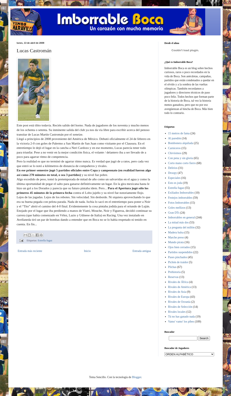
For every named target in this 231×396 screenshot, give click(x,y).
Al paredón (174, 138)
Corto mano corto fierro (182, 163)
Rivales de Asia (177, 291)
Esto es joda (175, 182)
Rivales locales (177, 311)
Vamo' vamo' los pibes (181, 321)
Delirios (173, 167)
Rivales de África (178, 282)
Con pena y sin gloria (180, 158)
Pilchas (172, 267)
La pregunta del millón (181, 227)
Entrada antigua (142, 251)
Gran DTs (174, 212)
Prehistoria (174, 272)
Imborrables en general (181, 217)
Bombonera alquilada (180, 143)
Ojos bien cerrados (179, 247)
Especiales (174, 177)
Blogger (136, 377)
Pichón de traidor (178, 262)
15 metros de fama (179, 133)
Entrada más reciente (30, 251)
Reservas (173, 277)
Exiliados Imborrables (181, 192)
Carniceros (174, 148)
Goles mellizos (177, 207)
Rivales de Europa (179, 296)
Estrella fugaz (45, 240)
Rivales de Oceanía (179, 301)
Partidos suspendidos (180, 252)
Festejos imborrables (180, 197)
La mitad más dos (178, 222)
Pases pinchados (177, 257)
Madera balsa (176, 232)
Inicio (87, 251)
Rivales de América (179, 287)
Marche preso (176, 237)
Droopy (172, 172)
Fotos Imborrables (178, 202)
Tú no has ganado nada (181, 316)
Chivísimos (174, 153)
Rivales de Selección (180, 306)
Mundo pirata (176, 242)
